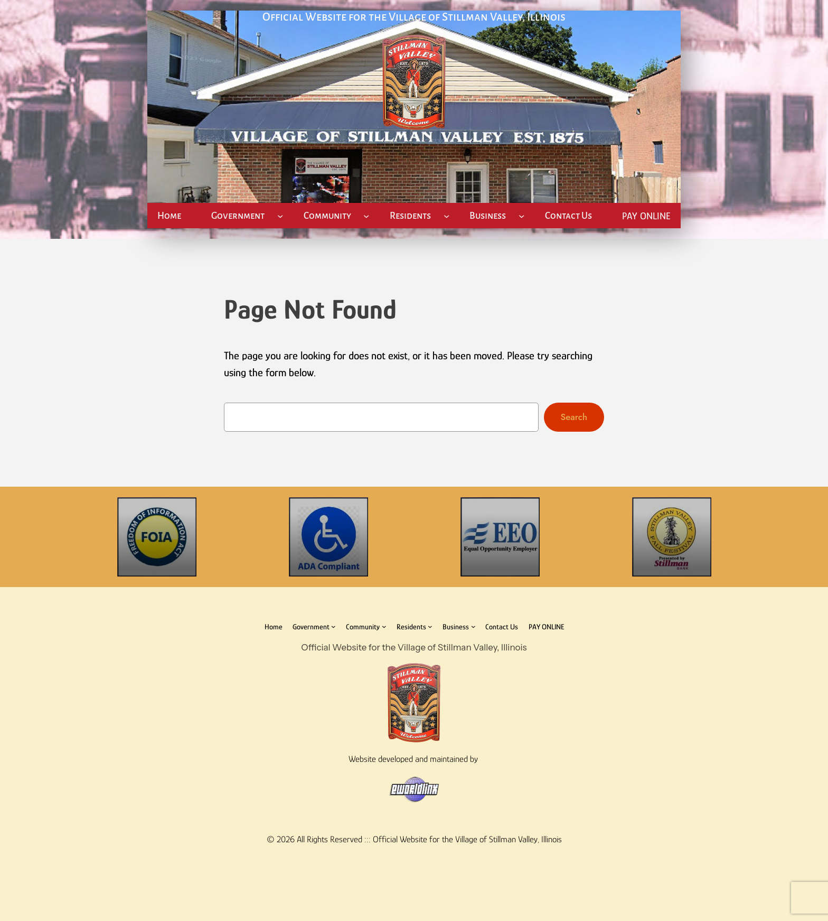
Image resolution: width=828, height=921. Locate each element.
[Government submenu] (280, 216)
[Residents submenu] (446, 216)
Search (574, 417)
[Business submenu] (521, 216)
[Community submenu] (366, 216)
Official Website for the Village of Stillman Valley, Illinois (414, 17)
